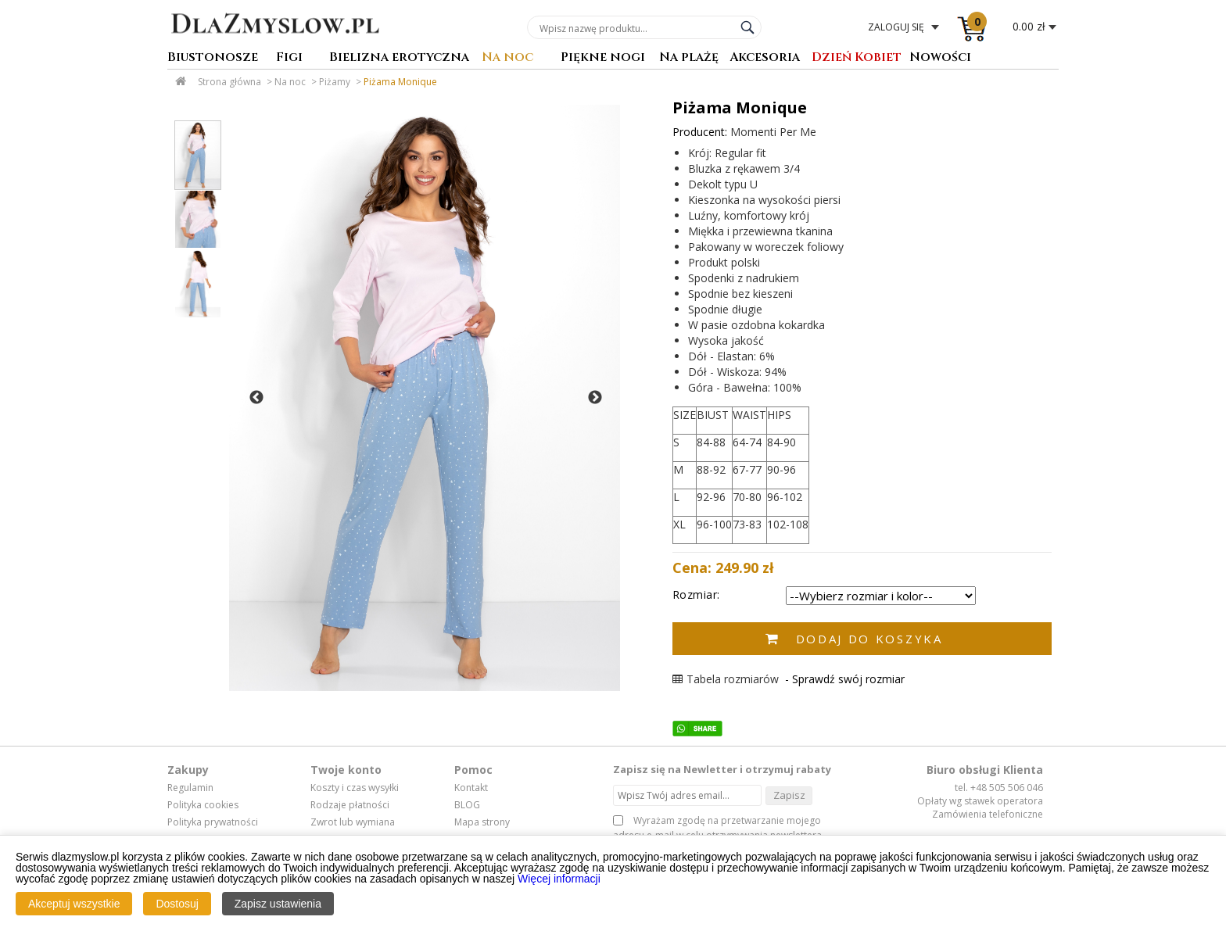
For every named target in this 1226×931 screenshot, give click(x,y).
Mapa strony (482, 822)
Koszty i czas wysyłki (354, 788)
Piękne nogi (603, 58)
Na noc (507, 58)
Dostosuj (177, 903)
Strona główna (229, 81)
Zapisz (789, 795)
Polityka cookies (202, 805)
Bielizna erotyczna (399, 58)
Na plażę (689, 58)
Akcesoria (765, 58)
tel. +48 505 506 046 (999, 787)
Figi (289, 58)
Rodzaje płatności (349, 805)
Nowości (940, 58)
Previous (256, 398)
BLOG (467, 805)
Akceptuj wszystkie (74, 903)
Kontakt (471, 788)
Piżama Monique (400, 81)
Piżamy (334, 81)
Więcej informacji (559, 878)
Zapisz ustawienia (278, 903)
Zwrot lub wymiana (352, 822)
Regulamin (190, 788)
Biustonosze (212, 58)
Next (595, 398)
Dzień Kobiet (857, 58)
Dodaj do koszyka (869, 638)
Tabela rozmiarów (725, 678)
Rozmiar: (696, 594)
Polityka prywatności (212, 822)
